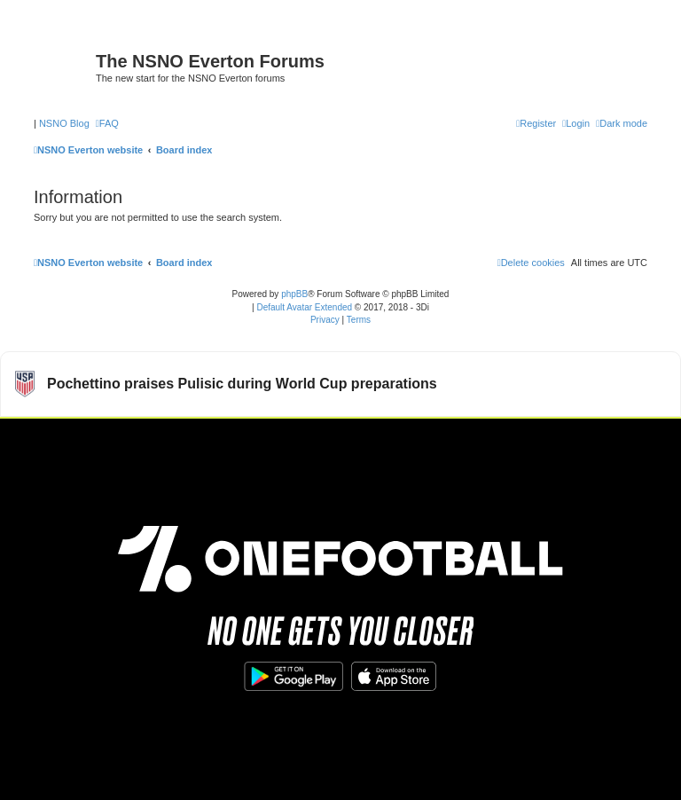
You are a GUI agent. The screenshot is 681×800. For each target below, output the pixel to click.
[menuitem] (107, 123)
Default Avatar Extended (304, 307)
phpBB (294, 294)
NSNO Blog (64, 123)
